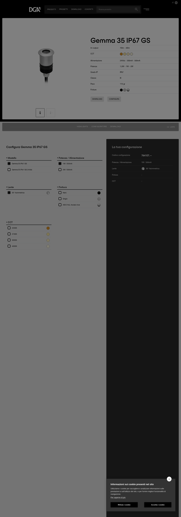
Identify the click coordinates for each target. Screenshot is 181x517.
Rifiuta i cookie (124, 505)
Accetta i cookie (158, 505)
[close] (169, 479)
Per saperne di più (118, 497)
